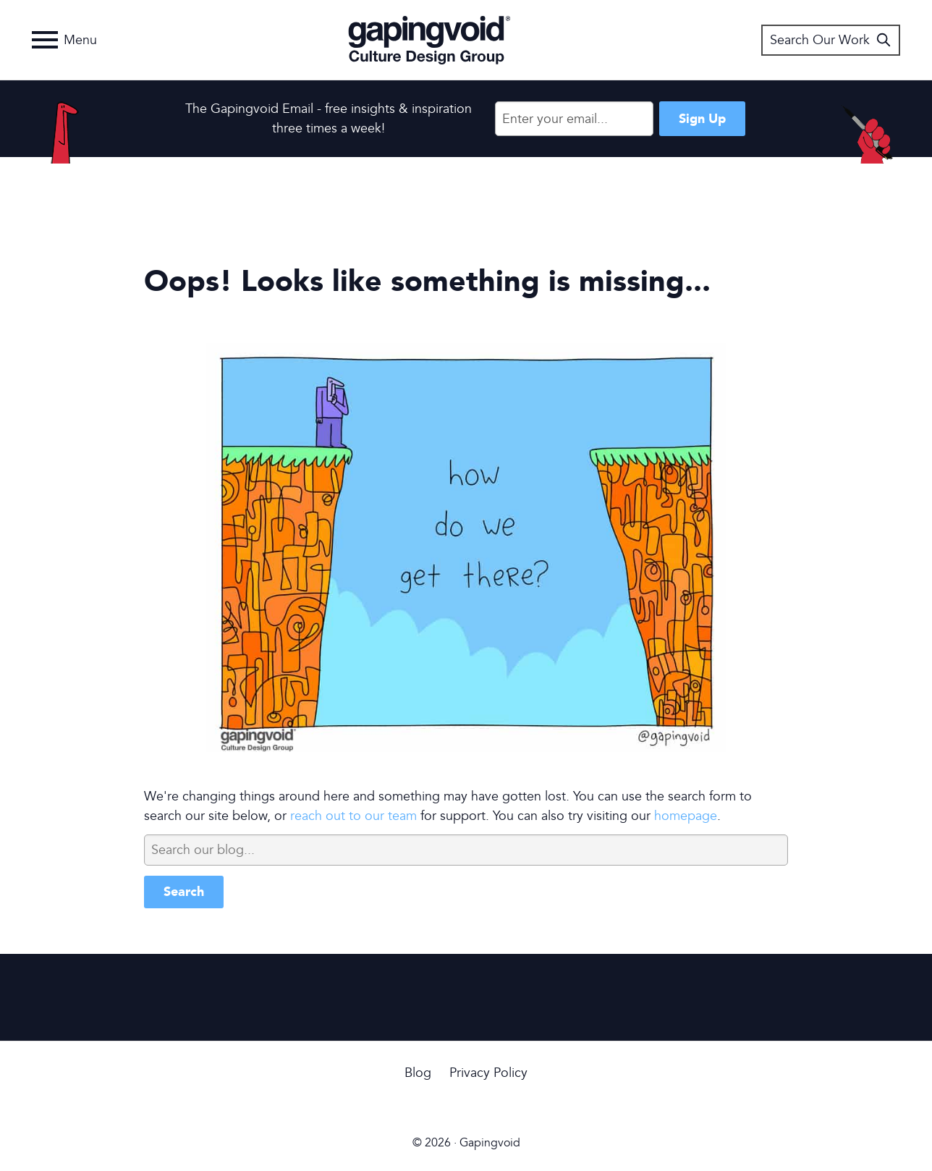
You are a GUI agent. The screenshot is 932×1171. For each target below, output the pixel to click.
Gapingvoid (429, 39)
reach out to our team (353, 816)
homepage (685, 816)
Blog (417, 1073)
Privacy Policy (488, 1073)
